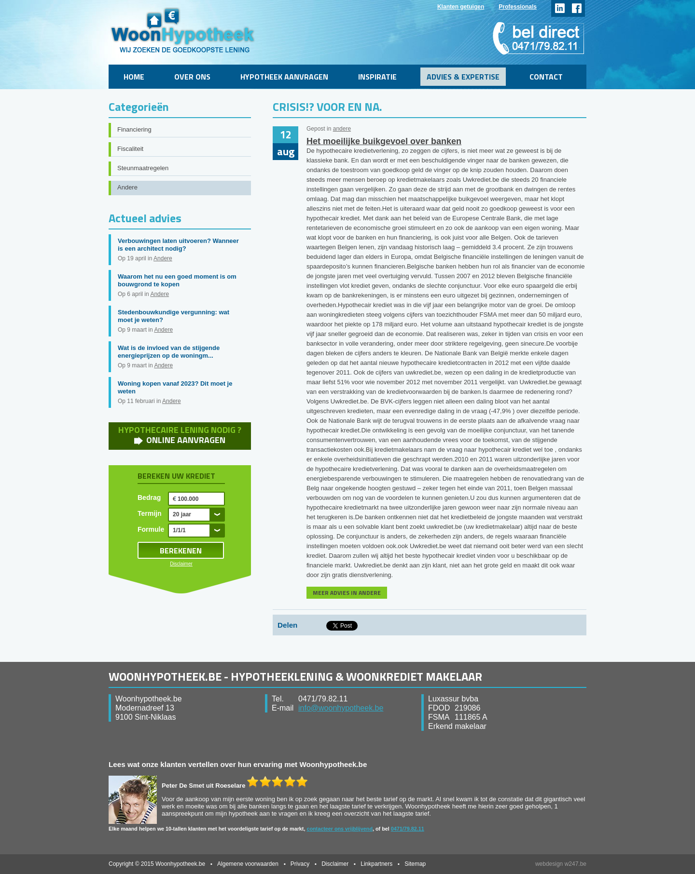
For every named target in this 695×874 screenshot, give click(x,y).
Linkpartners (376, 864)
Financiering (134, 129)
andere (342, 128)
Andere (127, 187)
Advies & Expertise (463, 76)
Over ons (192, 76)
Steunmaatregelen (142, 168)
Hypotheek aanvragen (284, 76)
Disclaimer (181, 563)
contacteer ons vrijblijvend (339, 829)
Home (134, 76)
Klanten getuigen (460, 6)
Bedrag (149, 497)
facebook (576, 8)
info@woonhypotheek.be (340, 708)
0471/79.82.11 (407, 829)
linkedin (559, 8)
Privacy (300, 864)
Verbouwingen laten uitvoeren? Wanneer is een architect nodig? (178, 244)
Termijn (150, 513)
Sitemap (415, 864)
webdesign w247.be (560, 864)
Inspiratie (377, 76)
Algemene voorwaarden (247, 864)
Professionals (518, 6)
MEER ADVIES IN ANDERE (347, 592)
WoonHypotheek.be (183, 30)
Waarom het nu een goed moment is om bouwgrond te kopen (177, 280)
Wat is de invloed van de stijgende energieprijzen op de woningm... (169, 351)
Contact (546, 76)
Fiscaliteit (130, 148)
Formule (151, 529)
